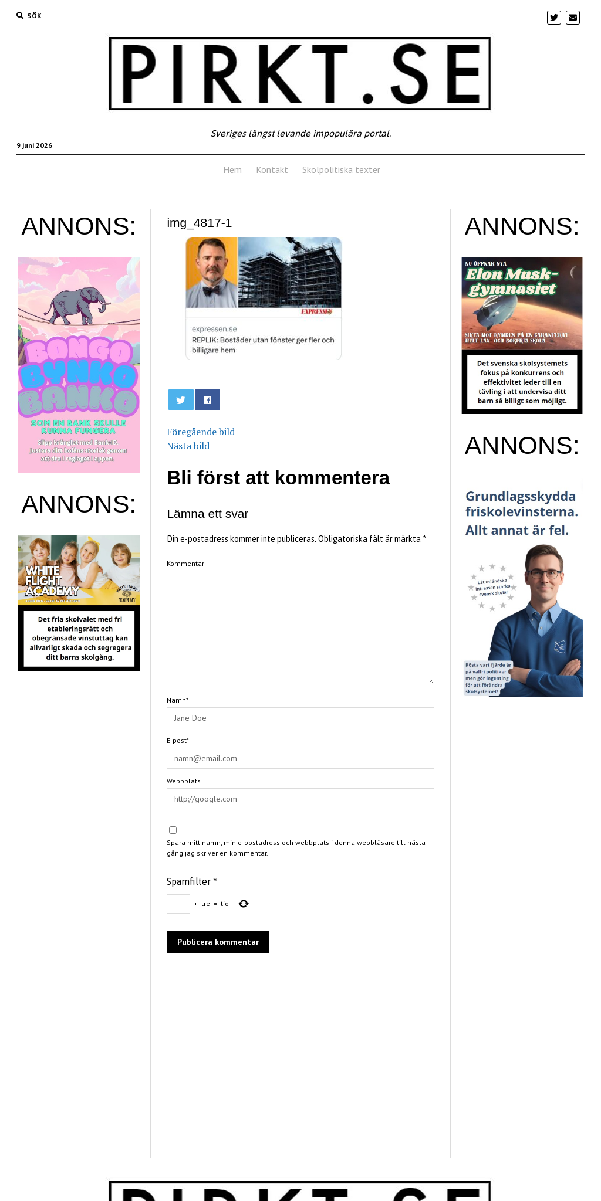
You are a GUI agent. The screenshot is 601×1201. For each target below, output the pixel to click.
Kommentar (185, 563)
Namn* (177, 700)
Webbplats (184, 780)
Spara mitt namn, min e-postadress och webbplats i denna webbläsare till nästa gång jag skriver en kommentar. (296, 847)
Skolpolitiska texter (341, 169)
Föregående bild (201, 431)
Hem (232, 169)
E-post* (178, 740)
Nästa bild (188, 445)
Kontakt (272, 169)
